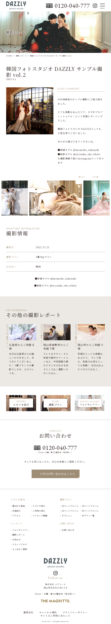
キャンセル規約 (48, 612)
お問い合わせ (68, 530)
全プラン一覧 (88, 515)
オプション (67, 515)
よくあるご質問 (19, 549)
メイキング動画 (40, 515)
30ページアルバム (90, 505)
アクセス (16, 515)
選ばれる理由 (18, 505)
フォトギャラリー (20, 530)
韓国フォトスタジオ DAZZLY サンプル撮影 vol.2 (54, 71)
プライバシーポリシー (75, 612)
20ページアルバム (70, 505)
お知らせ (16, 539)
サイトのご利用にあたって (55, 615)
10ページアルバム (90, 510)
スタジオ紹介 (39, 505)
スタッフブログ (19, 544)
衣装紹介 (16, 510)
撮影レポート (18, 534)
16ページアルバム (70, 510)
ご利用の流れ (39, 510)
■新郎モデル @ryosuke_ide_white (55, 285)
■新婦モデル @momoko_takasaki (55, 278)
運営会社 (28, 612)
